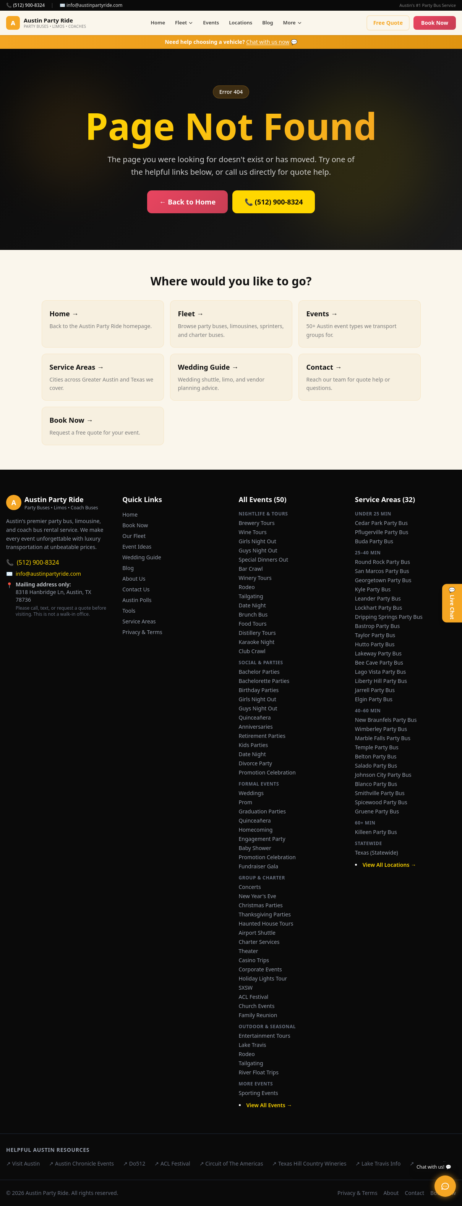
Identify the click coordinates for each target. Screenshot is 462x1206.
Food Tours (253, 623)
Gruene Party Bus (377, 811)
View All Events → (269, 1105)
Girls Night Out (257, 541)
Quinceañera (255, 717)
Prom (246, 802)
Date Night (252, 605)
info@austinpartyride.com (43, 574)
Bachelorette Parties (264, 680)
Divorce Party (255, 763)
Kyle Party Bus (373, 589)
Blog (267, 22)
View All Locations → (389, 864)
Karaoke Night (257, 642)
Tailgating (251, 596)
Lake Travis (252, 1044)
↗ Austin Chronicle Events (81, 1163)
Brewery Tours (257, 523)
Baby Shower (255, 848)
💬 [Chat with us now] (231, 41)
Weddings (251, 793)
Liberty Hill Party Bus (381, 680)
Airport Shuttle (257, 932)
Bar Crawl (251, 568)
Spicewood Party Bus (381, 802)
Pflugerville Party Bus (382, 532)
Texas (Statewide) (376, 852)
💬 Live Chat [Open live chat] (452, 603)
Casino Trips (254, 960)
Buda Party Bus (374, 541)
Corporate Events (260, 969)
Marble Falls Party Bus (382, 738)
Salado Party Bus (376, 765)
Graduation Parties (262, 811)
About (391, 1192)
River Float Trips (259, 1072)
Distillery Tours (257, 632)
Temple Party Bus (377, 747)
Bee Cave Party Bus (379, 662)
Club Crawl (252, 651)
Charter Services (259, 941)
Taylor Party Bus (375, 635)
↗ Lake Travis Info (377, 1163)
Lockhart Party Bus (378, 607)
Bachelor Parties (259, 671)
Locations (240, 22)
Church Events (257, 1006)
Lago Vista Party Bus (380, 671)
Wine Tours (253, 532)
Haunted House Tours (266, 923)
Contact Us (135, 589)
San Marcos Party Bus (382, 571)
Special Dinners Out (263, 559)
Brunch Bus (253, 614)
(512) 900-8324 (32, 562)
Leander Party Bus (378, 598)
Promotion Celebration (267, 772)
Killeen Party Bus (376, 832)
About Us (133, 578)
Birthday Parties (259, 690)
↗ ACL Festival (172, 1163)
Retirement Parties (262, 735)
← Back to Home (187, 201)
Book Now (434, 22)
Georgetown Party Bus (383, 580)
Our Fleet (134, 535)
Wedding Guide (141, 557)
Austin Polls (136, 600)
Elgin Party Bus (373, 699)
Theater (248, 951)
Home (158, 22)
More (292, 22)
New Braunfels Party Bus (386, 719)
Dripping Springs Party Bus (389, 616)
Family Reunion (258, 1015)
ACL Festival (254, 996)
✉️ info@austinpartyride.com (91, 5)
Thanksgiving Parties (265, 914)
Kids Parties (253, 745)
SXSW (246, 987)
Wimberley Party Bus (381, 729)
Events (211, 22)
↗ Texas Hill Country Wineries (309, 1163)
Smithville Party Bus (380, 793)
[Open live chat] (445, 1186)
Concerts (250, 886)
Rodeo (247, 587)
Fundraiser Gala (259, 866)
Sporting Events (258, 1093)
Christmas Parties (261, 905)
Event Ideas (136, 546)
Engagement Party (262, 838)
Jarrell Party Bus (375, 690)
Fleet (184, 22)
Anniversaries (256, 726)
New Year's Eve (257, 896)
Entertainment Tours (264, 1035)
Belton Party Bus (376, 756)
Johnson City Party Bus (383, 774)
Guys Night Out (258, 550)
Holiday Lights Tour (263, 978)
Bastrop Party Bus (377, 626)
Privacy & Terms (142, 632)
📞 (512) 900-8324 (25, 5)
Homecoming (256, 829)
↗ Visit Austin (23, 1163)
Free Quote (388, 22)
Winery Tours (255, 577)
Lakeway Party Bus (378, 653)
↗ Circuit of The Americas (231, 1163)
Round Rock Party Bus (382, 561)
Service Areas (139, 621)
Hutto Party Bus (375, 644)
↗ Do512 (134, 1163)
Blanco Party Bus (376, 783)
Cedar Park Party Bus (381, 523)
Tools (128, 610)
